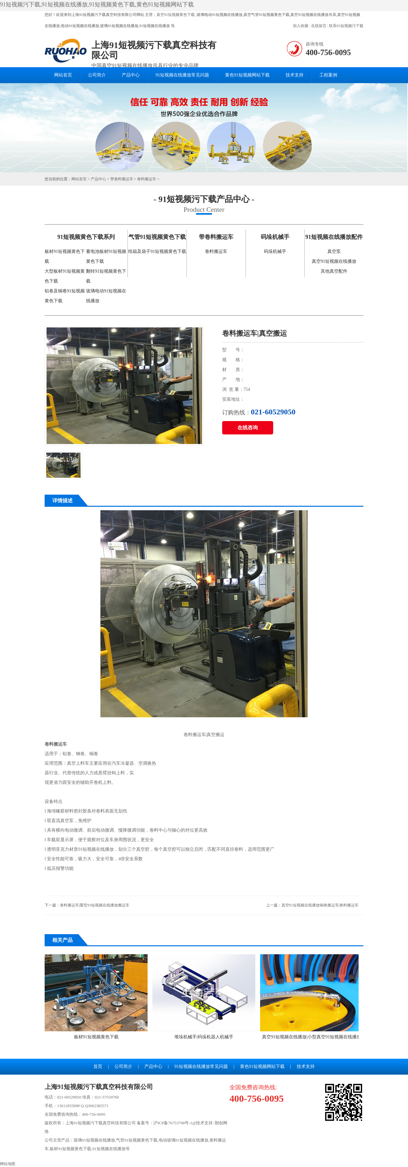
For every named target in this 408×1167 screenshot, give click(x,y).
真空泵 (334, 251)
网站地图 (7, 1164)
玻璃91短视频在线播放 (94, 1140)
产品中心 (131, 75)
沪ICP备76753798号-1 (172, 1122)
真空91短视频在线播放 (334, 261)
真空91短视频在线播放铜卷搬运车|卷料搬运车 (320, 905)
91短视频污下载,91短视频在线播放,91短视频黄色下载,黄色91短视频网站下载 (97, 4)
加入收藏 (300, 26)
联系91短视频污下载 (346, 26)
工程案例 (328, 75)
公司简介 (97, 75)
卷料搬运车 (146, 179)
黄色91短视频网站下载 (247, 75)
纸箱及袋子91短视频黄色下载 (157, 251)
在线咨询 (247, 427)
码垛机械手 (275, 251)
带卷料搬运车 (121, 179)
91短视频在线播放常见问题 (182, 75)
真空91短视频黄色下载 (176, 14)
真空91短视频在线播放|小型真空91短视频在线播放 (311, 996)
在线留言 (318, 26)
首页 (97, 1066)
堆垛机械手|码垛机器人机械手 (203, 996)
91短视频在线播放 (109, 1148)
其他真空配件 (334, 271)
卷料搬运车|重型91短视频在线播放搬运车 (94, 905)
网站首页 (63, 75)
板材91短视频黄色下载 (96, 996)
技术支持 (294, 75)
